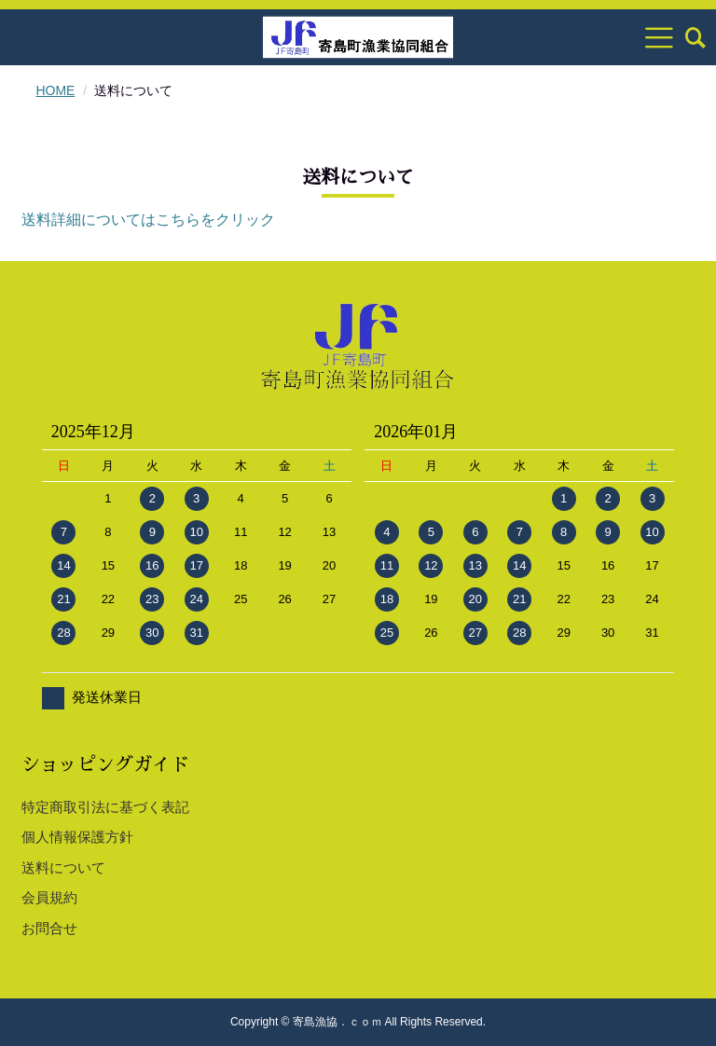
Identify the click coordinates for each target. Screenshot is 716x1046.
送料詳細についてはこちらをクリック (148, 219)
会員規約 (49, 897)
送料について (63, 867)
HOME (55, 90)
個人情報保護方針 (77, 837)
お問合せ (49, 928)
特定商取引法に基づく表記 (105, 807)
